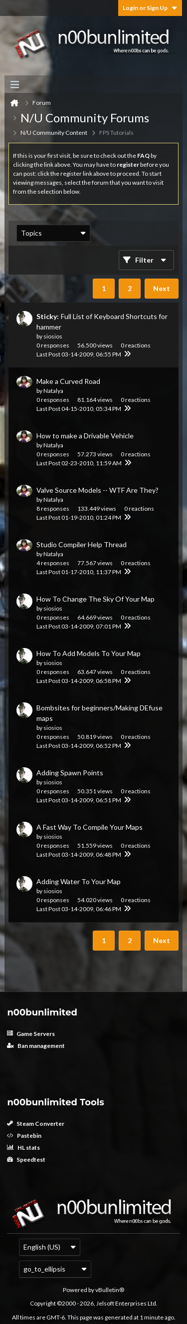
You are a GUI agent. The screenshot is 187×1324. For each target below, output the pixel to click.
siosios (52, 336)
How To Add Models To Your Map (88, 653)
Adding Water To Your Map (78, 881)
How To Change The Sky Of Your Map (95, 599)
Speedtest (26, 1159)
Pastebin (24, 1135)
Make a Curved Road (68, 381)
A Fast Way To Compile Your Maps (89, 827)
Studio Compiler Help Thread (81, 544)
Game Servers (31, 1033)
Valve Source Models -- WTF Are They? (97, 490)
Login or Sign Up (150, 7)
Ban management (36, 1045)
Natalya (53, 390)
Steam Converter (35, 1123)
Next (161, 288)
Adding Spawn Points (69, 772)
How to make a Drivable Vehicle (85, 435)
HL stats (23, 1147)
